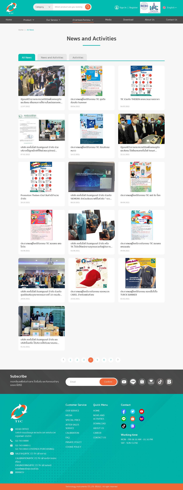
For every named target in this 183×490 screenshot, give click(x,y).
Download (128, 20)
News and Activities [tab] (52, 58)
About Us (149, 20)
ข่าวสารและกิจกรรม (82, 20)
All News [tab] (27, 58)
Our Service (52, 20)
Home (9, 20)
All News (30, 30)
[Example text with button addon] (69, 7)
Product (27, 20)
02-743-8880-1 (23, 445)
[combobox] (43, 7)
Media (108, 20)
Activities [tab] (78, 58)
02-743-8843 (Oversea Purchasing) (34, 449)
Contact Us (171, 20)
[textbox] (40, 7)
